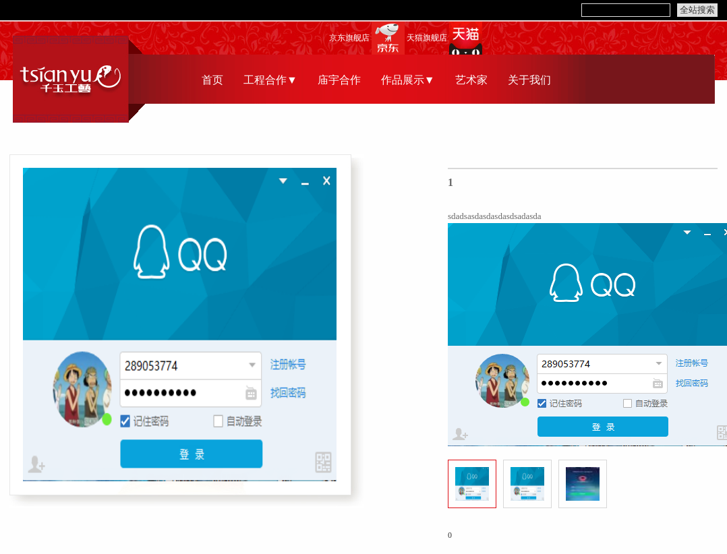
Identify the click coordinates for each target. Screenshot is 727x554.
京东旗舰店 (349, 38)
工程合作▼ (270, 80)
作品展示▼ (408, 80)
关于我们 (529, 80)
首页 (212, 80)
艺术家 (471, 80)
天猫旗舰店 (427, 38)
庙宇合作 (339, 80)
